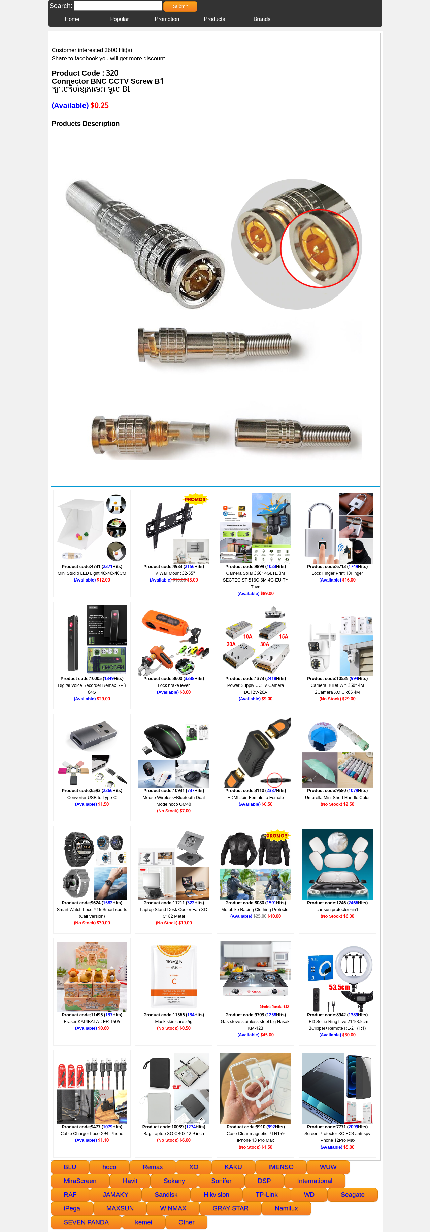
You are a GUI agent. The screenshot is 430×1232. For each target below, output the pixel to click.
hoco (109, 1166)
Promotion (167, 19)
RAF (70, 1194)
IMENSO (281, 1166)
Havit (130, 1180)
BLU (70, 1166)
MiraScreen (80, 1180)
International (315, 1180)
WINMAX (173, 1208)
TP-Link (266, 1194)
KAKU (233, 1166)
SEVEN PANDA (86, 1222)
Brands (262, 19)
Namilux (286, 1208)
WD (309, 1194)
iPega (72, 1208)
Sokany (174, 1180)
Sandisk (166, 1194)
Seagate (353, 1194)
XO (193, 1166)
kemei (143, 1222)
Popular (119, 19)
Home (72, 19)
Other (186, 1222)
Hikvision (216, 1194)
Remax (153, 1166)
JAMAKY (116, 1194)
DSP (264, 1180)
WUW (328, 1166)
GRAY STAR (231, 1208)
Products (214, 19)
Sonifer (221, 1180)
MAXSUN (120, 1208)
